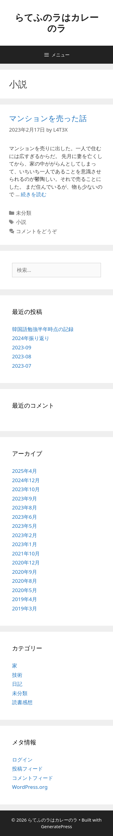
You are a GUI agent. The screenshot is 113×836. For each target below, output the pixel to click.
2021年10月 (26, 553)
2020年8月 (24, 580)
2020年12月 (26, 562)
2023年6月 (24, 516)
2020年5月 (24, 590)
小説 (21, 221)
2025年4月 (24, 470)
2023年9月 (24, 498)
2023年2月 (24, 535)
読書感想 (22, 702)
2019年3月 (24, 608)
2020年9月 (24, 571)
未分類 (23, 212)
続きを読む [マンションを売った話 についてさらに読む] (33, 194)
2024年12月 (26, 480)
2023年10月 (26, 489)
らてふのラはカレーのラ (57, 22)
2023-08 (21, 356)
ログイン (22, 759)
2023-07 (21, 365)
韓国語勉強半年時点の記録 (43, 329)
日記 (17, 683)
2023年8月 (24, 507)
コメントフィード (32, 777)
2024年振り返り (30, 338)
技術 (17, 674)
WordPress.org (30, 786)
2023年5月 (24, 525)
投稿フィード (27, 768)
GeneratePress (56, 826)
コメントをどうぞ (36, 231)
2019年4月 (24, 599)
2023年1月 (24, 544)
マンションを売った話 (48, 118)
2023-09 (21, 347)
